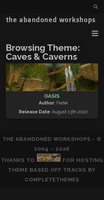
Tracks (75, 170)
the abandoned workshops (51, 20)
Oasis (52, 96)
